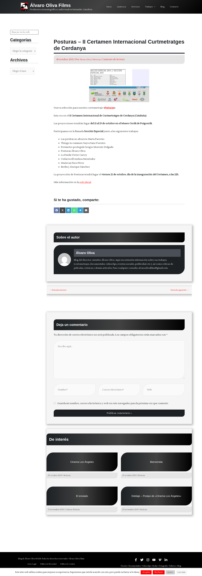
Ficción (124, 566)
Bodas (155, 566)
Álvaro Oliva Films (50, 5)
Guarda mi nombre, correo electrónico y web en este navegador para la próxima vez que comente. (113, 405)
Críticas (69, 511)
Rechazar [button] (159, 572)
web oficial (85, 182)
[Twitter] (142, 560)
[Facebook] (136, 560)
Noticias (100, 59)
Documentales (135, 566)
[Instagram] (148, 560)
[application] (158, 6)
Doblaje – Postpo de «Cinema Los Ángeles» (156, 497)
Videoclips (146, 566)
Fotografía (163, 566)
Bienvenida (156, 463)
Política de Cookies (67, 564)
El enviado (82, 497)
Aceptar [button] (146, 572)
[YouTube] (154, 560)
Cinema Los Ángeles (82, 463)
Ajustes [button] (170, 572)
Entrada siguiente (180, 290)
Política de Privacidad (48, 564)
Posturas (109, 107)
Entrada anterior (58, 290)
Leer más (181, 572)
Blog (179, 566)
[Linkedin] (166, 560)
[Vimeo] (160, 560)
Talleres (172, 566)
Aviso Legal (32, 564)
